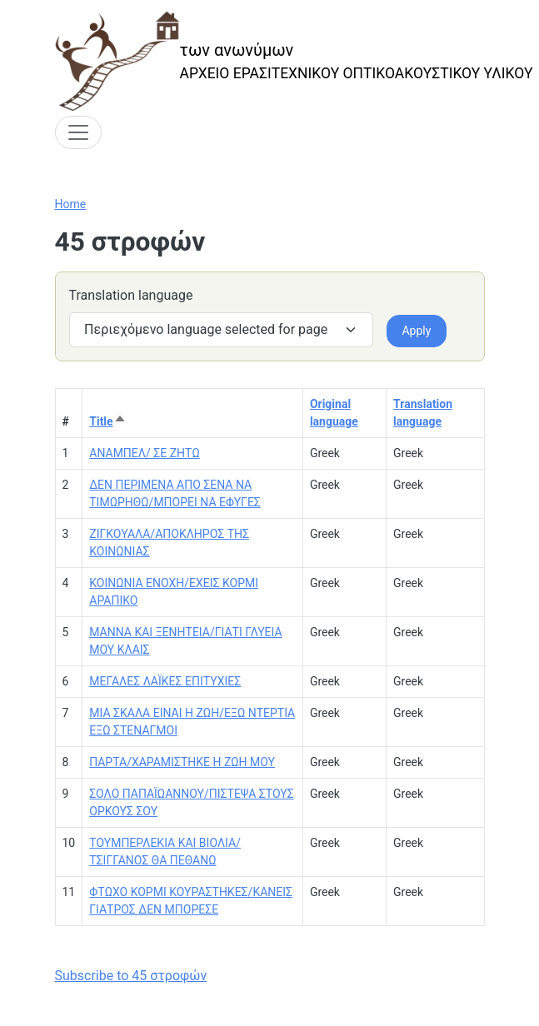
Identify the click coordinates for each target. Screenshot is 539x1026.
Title (107, 421)
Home (71, 204)
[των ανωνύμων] (294, 61)
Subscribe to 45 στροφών (131, 976)
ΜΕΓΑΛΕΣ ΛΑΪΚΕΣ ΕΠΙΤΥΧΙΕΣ (165, 681)
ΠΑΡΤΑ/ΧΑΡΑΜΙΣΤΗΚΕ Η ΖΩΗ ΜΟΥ (182, 762)
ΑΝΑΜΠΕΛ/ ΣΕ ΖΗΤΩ (144, 453)
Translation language (131, 295)
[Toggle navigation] (78, 132)
